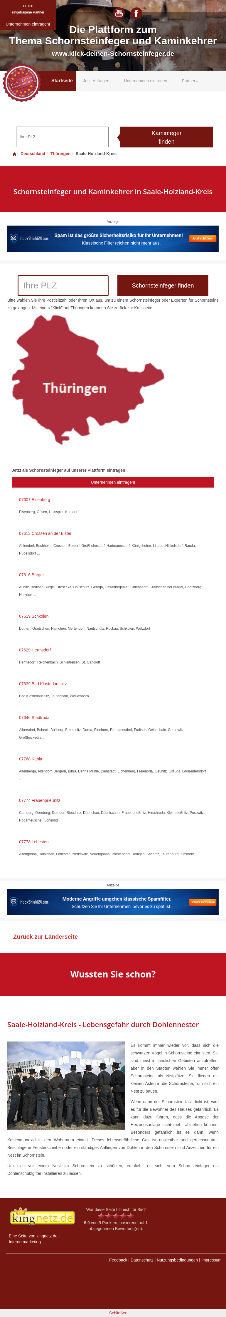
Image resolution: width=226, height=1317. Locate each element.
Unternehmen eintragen (145, 80)
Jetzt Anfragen (96, 80)
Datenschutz (142, 1260)
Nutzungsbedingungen (177, 1260)
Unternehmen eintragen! (113, 482)
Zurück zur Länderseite (45, 936)
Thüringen (60, 153)
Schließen (118, 1313)
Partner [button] (190, 80)
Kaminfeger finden (166, 137)
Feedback (118, 1260)
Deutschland (28, 153)
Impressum (211, 1260)
